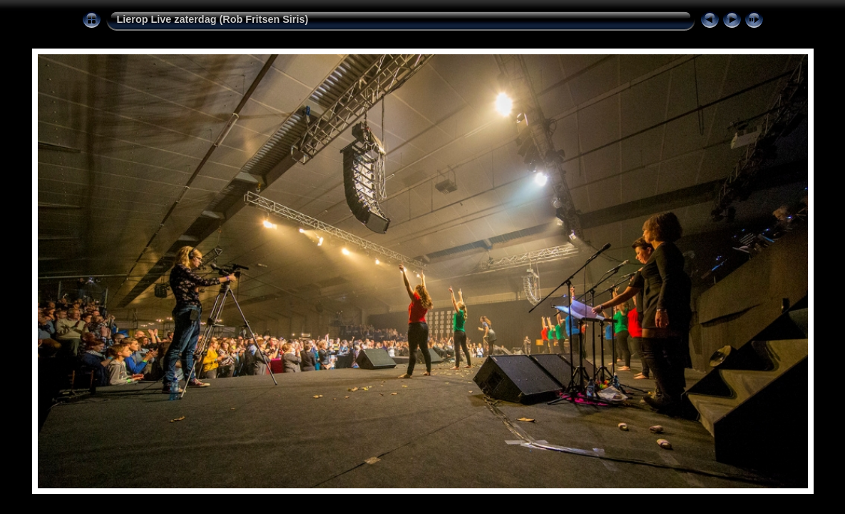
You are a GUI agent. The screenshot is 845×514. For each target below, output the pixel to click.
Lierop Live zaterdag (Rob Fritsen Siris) (213, 19)
